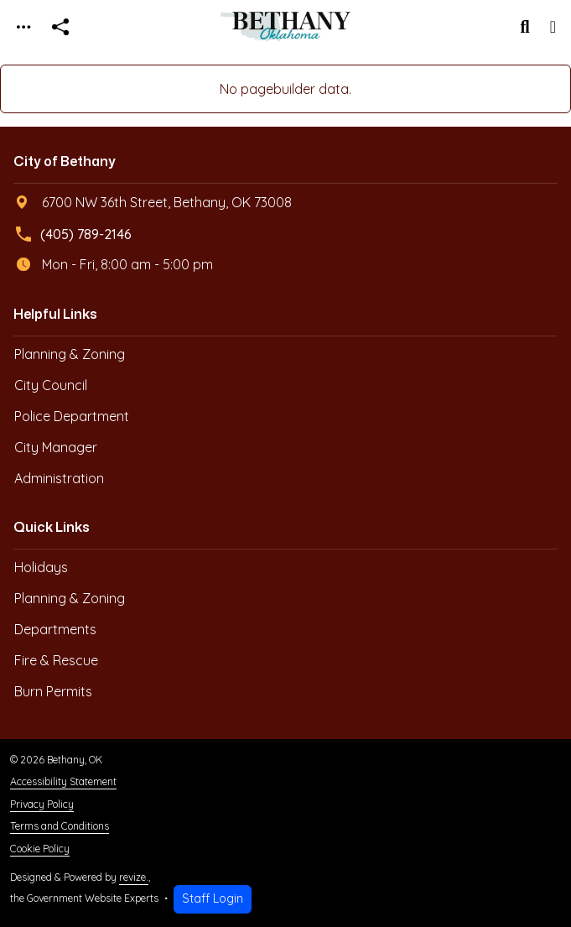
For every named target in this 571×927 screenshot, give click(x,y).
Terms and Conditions (59, 826)
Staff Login (212, 898)
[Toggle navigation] (23, 27)
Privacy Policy (42, 804)
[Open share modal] (60, 27)
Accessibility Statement (63, 781)
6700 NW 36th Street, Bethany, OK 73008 (153, 202)
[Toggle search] (525, 27)
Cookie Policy (40, 848)
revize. (133, 877)
